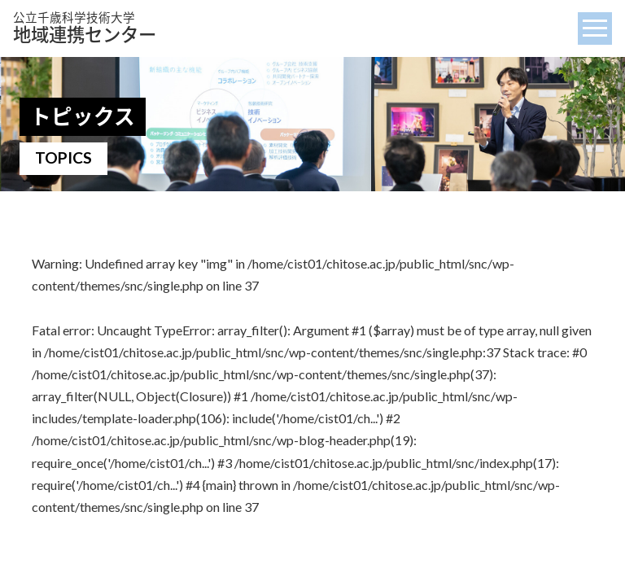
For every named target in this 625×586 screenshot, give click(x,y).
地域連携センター (84, 28)
